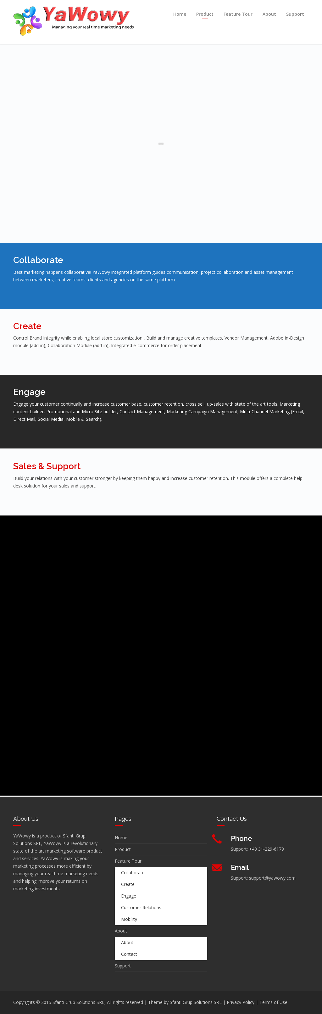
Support (295, 14)
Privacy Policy (240, 1002)
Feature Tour (238, 14)
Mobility (129, 919)
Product (205, 14)
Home (179, 14)
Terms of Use (273, 1002)
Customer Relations (141, 907)
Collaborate (133, 873)
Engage (128, 896)
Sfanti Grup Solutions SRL (196, 1002)
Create (128, 884)
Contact (129, 954)
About (269, 14)
